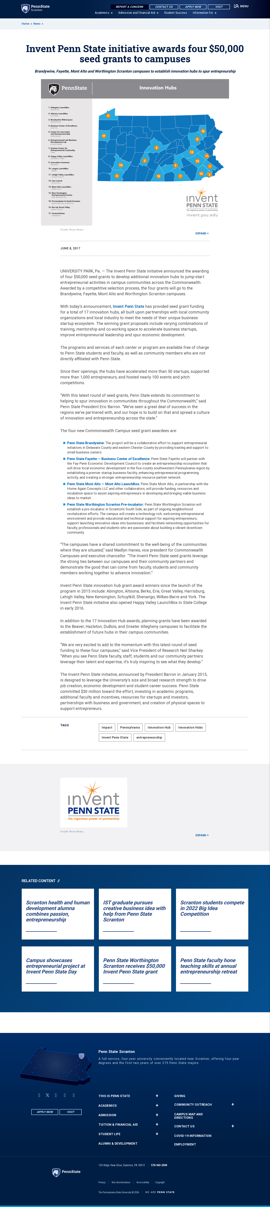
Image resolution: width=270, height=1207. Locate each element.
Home (25, 23)
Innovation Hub (159, 727)
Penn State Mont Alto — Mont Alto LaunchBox (103, 484)
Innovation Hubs (190, 727)
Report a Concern (129, 6)
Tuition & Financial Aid (118, 1124)
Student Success (175, 14)
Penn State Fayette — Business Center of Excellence (108, 459)
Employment (185, 1144)
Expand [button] (201, 233)
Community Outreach (193, 1104)
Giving (179, 1096)
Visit (218, 6)
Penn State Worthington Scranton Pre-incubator (105, 504)
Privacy (102, 1182)
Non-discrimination (121, 1182)
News (36, 23)
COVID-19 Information (192, 1136)
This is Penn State (114, 1096)
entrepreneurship (149, 737)
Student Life (109, 1134)
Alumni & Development (117, 1143)
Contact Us (163, 6)
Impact (107, 727)
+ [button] (157, 1096)
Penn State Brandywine (85, 443)
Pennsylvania (130, 727)
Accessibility (143, 1182)
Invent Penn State (129, 306)
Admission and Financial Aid (136, 14)
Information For (203, 14)
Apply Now (193, 6)
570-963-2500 (159, 1165)
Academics (102, 14)
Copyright (160, 1182)
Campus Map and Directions (188, 1116)
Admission (107, 1115)
